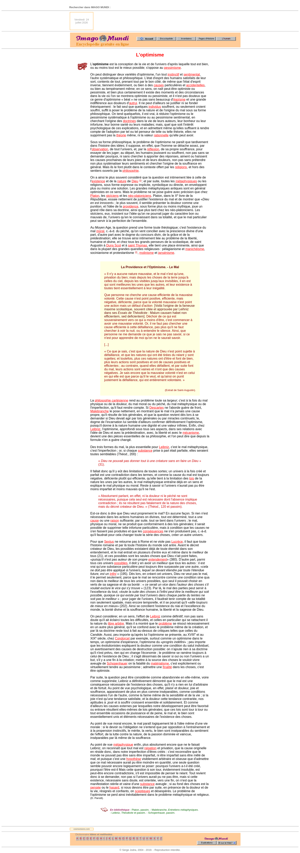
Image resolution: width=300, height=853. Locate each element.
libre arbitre (116, 623)
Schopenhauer (117, 663)
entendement (157, 559)
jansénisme (166, 252)
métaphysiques (186, 181)
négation (150, 748)
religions (181, 167)
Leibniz (95, 429)
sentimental (192, 74)
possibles (121, 563)
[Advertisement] (168, 21)
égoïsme (179, 99)
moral (100, 231)
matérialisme (160, 663)
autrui (133, 103)
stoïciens (112, 195)
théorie (121, 135)
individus (155, 106)
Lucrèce (177, 541)
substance (145, 450)
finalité (167, 667)
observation (100, 149)
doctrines (129, 121)
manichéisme (194, 249)
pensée (95, 787)
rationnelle (161, 135)
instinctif (173, 74)
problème (165, 623)
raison (114, 520)
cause (94, 520)
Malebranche (99, 411)
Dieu (135, 181)
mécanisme (191, 432)
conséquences (153, 531)
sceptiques (142, 791)
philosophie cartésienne (111, 400)
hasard (114, 787)
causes (159, 85)
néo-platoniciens (139, 195)
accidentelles (195, 85)
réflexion (153, 149)
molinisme (146, 252)
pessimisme (172, 67)
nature (121, 181)
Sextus (109, 541)
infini (113, 573)
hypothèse (133, 759)
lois (191, 478)
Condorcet (122, 638)
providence (130, 206)
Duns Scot (113, 245)
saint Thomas (137, 245)
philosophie (131, 170)
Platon (94, 195)
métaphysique (123, 744)
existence (98, 181)
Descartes (156, 407)
